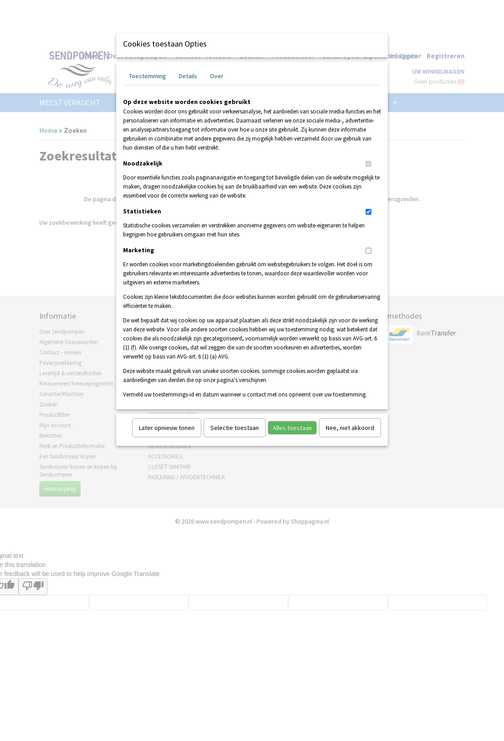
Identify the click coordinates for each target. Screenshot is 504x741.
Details (188, 76)
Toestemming (147, 76)
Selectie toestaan (234, 428)
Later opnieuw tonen (167, 428)
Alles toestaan (292, 428)
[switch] (368, 164)
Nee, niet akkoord (350, 428)
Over (216, 76)
